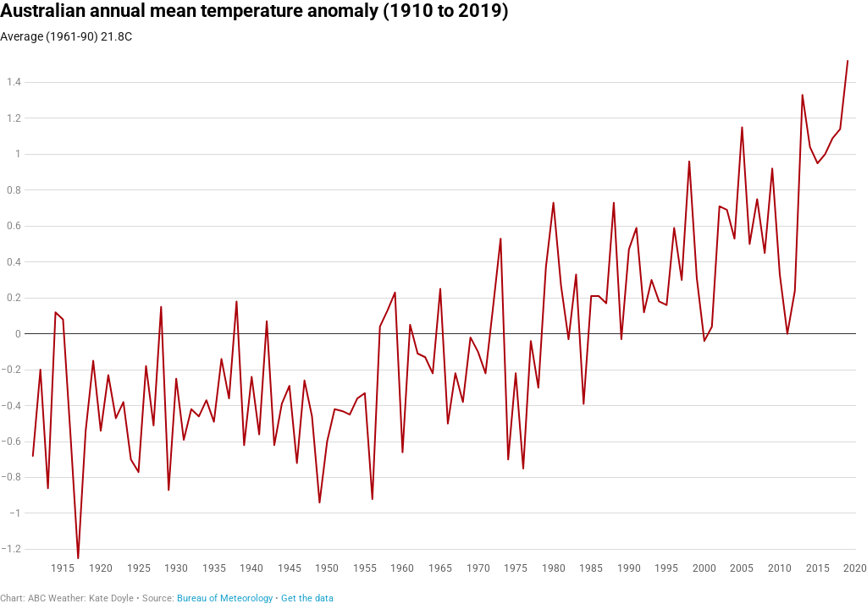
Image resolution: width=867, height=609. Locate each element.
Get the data (307, 598)
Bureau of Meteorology (225, 598)
